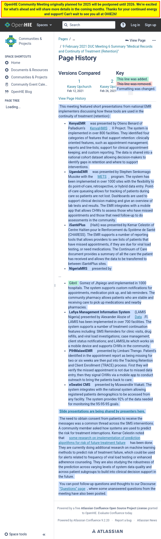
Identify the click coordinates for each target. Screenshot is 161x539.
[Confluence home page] (18, 25)
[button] (123, 25)
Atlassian (107, 531)
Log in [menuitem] (135, 25)
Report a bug (123, 520)
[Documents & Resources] (26, 70)
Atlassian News (147, 520)
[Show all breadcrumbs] (74, 39)
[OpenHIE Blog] (26, 91)
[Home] (26, 62)
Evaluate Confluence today (115, 513)
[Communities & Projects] (26, 77)
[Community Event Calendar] (26, 84)
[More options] (154, 40)
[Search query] (88, 25)
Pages (63, 39)
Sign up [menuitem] (150, 25)
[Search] (66, 25)
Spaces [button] (42, 25)
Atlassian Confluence (87, 520)
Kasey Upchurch (79, 87)
